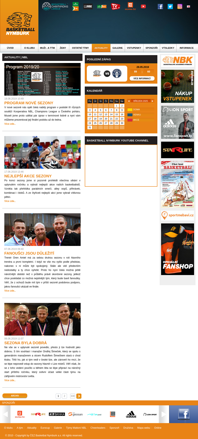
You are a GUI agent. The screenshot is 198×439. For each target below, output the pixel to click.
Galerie (117, 48)
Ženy (63, 48)
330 (73, 396)
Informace (187, 48)
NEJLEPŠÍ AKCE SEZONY (28, 176)
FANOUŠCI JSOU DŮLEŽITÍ (29, 253)
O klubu (29, 48)
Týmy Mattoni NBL (76, 427)
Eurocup (45, 427)
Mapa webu (143, 427)
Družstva (128, 427)
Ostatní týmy (80, 48)
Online (157, 427)
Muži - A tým (47, 48)
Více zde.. (10, 123)
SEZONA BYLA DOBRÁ (25, 343)
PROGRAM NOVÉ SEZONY (28, 103)
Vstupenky (134, 48)
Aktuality (100, 48)
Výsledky (168, 48)
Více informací (142, 78)
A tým (20, 427)
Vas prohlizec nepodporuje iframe (121, 166)
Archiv (15, 396)
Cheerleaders (98, 427)
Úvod (10, 48)
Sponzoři (152, 48)
